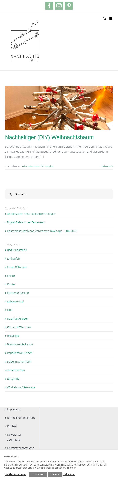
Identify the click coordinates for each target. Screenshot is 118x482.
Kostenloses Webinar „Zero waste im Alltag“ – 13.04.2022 (42, 231)
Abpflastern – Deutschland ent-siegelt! (31, 213)
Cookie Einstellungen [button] (15, 474)
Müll (9, 310)
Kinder (11, 284)
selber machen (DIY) (36, 166)
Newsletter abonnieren (14, 437)
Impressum (14, 409)
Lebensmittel (15, 301)
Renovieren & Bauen (20, 344)
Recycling (13, 335)
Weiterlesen (69, 474)
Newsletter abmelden (20, 448)
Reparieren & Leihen (20, 353)
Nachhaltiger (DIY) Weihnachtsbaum (49, 137)
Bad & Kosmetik (17, 250)
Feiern (24, 166)
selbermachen (16, 370)
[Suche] (10, 194)
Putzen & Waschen (19, 327)
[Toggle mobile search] (104, 18)
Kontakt (12, 426)
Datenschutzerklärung (21, 417)
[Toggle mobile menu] (111, 18)
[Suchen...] (59, 194)
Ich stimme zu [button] (37, 474)
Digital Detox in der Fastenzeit (26, 222)
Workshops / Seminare (21, 387)
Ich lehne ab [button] (55, 474)
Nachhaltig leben (17, 318)
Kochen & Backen (18, 293)
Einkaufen (13, 258)
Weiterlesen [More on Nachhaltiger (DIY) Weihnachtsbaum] (106, 166)
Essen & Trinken (17, 267)
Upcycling (49, 166)
